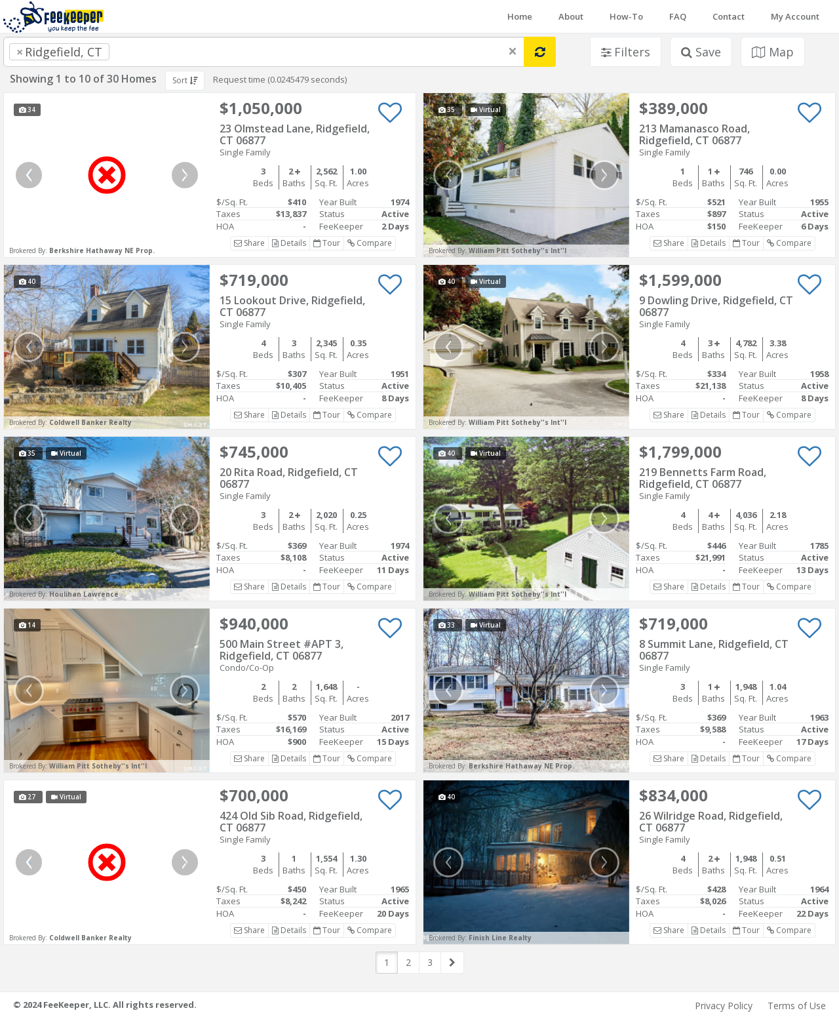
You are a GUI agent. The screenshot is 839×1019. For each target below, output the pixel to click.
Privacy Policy (723, 1005)
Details (289, 243)
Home (519, 16)
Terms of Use (797, 1005)
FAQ (677, 16)
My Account (795, 16)
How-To (626, 16)
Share (249, 243)
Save (701, 52)
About (570, 16)
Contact (728, 16)
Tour (326, 243)
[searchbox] (138, 51)
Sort (184, 80)
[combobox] (263, 52)
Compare (369, 243)
